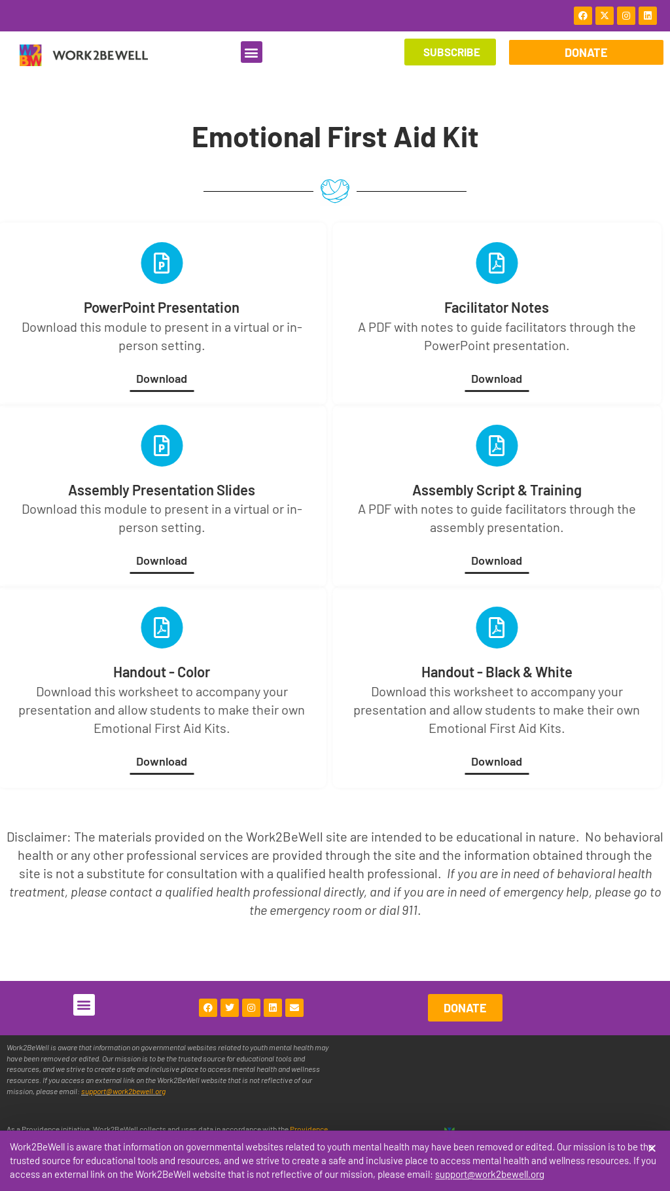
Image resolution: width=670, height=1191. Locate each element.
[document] (335, 595)
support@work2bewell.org (489, 1178)
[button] (652, 1153)
